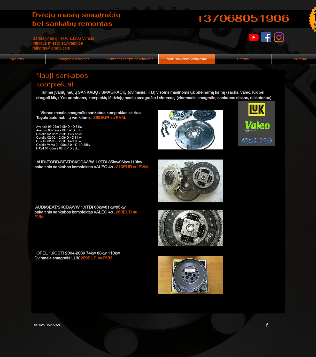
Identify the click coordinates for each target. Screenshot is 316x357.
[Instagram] (279, 37)
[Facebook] (266, 37)
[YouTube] (254, 37)
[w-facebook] (267, 325)
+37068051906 (243, 18)
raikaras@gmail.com (51, 48)
